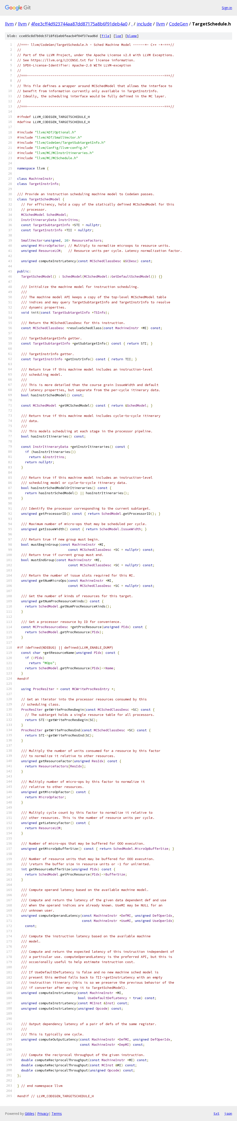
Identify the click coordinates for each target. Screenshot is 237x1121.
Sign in (227, 7)
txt (216, 1113)
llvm (9, 24)
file (105, 36)
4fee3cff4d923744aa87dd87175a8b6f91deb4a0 (79, 24)
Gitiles (29, 1113)
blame (132, 36)
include (144, 24)
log (118, 36)
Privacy (43, 1113)
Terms (57, 1113)
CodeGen (178, 24)
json (228, 1113)
